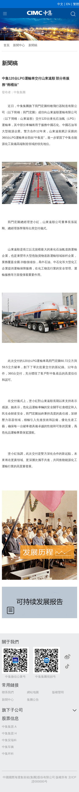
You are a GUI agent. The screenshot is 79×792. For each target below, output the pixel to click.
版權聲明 (58, 692)
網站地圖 (33, 692)
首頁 (6, 45)
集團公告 (33, 699)
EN (68, 4)
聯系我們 (8, 692)
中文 (60, 4)
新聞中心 (19, 45)
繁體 (76, 4)
